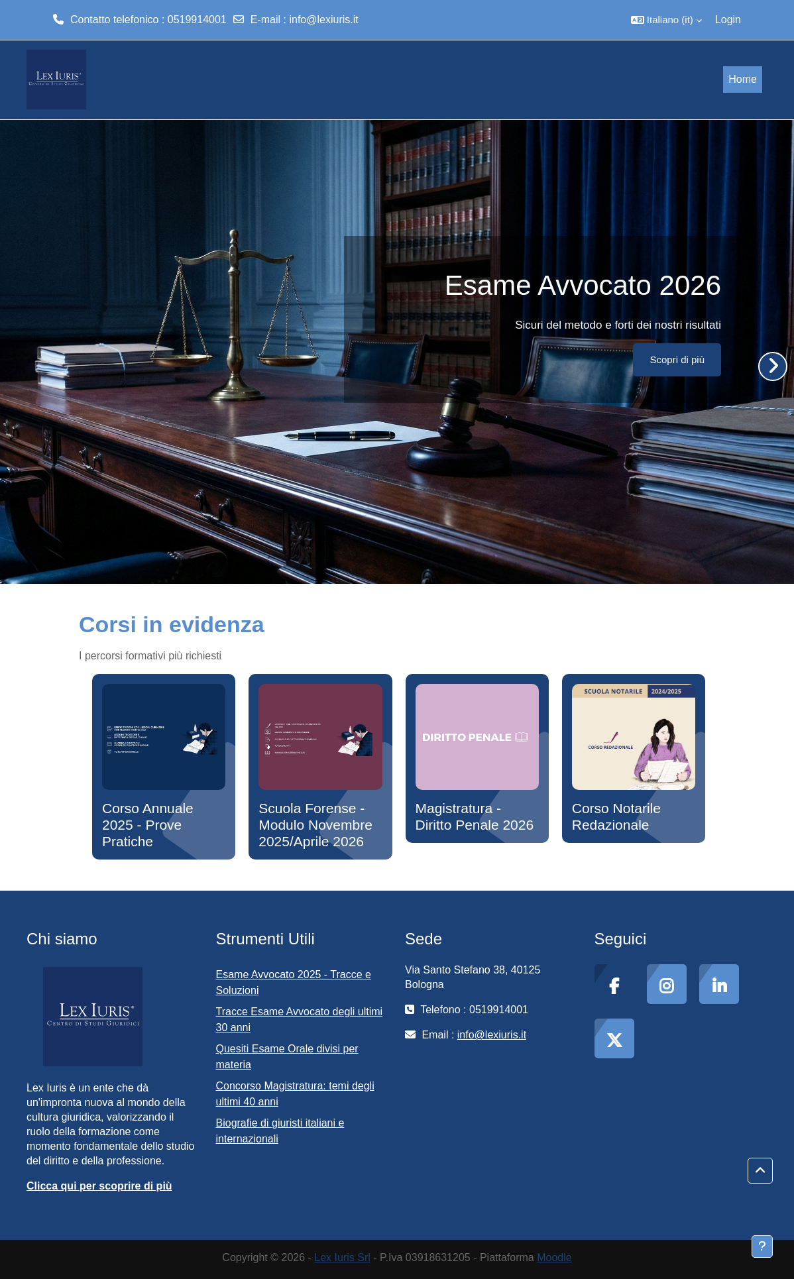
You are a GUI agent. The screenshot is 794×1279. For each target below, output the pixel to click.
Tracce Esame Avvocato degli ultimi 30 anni (299, 1019)
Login (728, 19)
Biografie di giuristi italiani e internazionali (280, 1130)
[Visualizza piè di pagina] (762, 1246)
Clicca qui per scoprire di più (99, 1186)
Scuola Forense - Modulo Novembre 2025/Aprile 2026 (315, 825)
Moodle (554, 1257)
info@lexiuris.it (323, 19)
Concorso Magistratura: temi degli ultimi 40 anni (295, 1093)
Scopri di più (677, 359)
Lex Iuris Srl (342, 1257)
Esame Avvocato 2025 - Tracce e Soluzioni (294, 982)
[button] (666, 20)
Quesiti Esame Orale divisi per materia (287, 1056)
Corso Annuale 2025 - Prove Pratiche (148, 825)
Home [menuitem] (742, 79)
